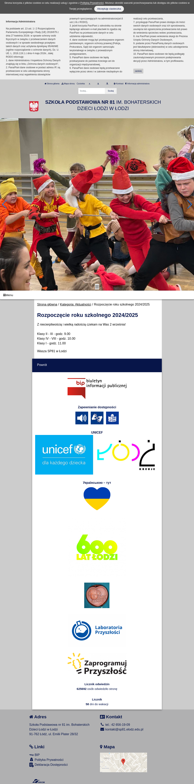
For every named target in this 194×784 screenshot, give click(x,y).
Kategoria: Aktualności (75, 304)
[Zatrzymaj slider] (97, 287)
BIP (34, 755)
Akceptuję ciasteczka (109, 8)
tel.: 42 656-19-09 (115, 724)
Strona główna (52, 84)
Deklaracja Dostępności (48, 765)
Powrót (42, 365)
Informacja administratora (137, 84)
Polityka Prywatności (46, 759)
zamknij (138, 71)
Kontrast (118, 84)
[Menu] (97, 295)
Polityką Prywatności (92, 2)
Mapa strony (68, 84)
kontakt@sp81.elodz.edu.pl (121, 729)
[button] (4, 204)
